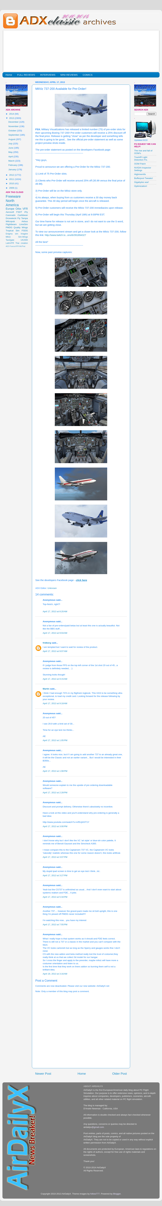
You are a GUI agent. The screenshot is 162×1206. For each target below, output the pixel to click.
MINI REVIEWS (69, 74)
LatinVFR (10, 243)
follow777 (95, 1194)
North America (12, 203)
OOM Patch (140, 164)
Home (9, 74)
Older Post (119, 1073)
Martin (46, 689)
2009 (12, 188)
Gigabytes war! (141, 182)
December (13, 122)
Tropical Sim (12, 230)
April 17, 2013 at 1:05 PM (55, 740)
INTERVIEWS (47, 74)
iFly (26, 212)
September (14, 135)
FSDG (25, 230)
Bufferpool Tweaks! (143, 178)
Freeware (13, 196)
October (12, 130)
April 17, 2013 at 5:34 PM (55, 897)
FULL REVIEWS (26, 74)
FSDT (19, 212)
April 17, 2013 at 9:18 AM (55, 703)
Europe (10, 208)
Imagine (24, 234)
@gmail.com (98, 1127)
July (10, 143)
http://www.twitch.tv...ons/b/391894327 (65, 235)
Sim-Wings (23, 237)
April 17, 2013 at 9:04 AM (55, 633)
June (11, 148)
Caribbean (23, 215)
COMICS (87, 74)
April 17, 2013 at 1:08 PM (55, 771)
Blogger (117, 1194)
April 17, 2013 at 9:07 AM (55, 651)
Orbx (18, 208)
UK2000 (24, 240)
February (13, 165)
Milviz (8, 237)
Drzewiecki (11, 218)
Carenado (10, 215)
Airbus (25, 221)
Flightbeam (11, 224)
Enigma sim (12, 234)
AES (7, 246)
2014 (12, 114)
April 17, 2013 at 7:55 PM (55, 924)
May (10, 152)
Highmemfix (140, 174)
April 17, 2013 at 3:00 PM (55, 826)
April (10, 156)
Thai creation (21, 243)
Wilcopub (10, 221)
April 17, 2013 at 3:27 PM (55, 875)
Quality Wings (21, 227)
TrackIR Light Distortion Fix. (141, 158)
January (12, 169)
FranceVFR (14, 246)
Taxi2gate (10, 240)
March (11, 161)
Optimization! (140, 186)
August (12, 139)
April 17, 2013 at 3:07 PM (55, 857)
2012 (12, 175)
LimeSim (23, 224)
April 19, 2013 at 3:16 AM (55, 974)
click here (81, 580)
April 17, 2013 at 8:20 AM (55, 611)
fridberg (47, 643)
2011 (12, 179)
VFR (25, 208)
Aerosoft (10, 212)
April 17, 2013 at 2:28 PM (55, 792)
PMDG (9, 227)
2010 (12, 183)
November (13, 126)
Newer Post (43, 1073)
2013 (12, 118)
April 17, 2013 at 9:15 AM (55, 679)
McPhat (22, 246)
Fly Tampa (22, 218)
